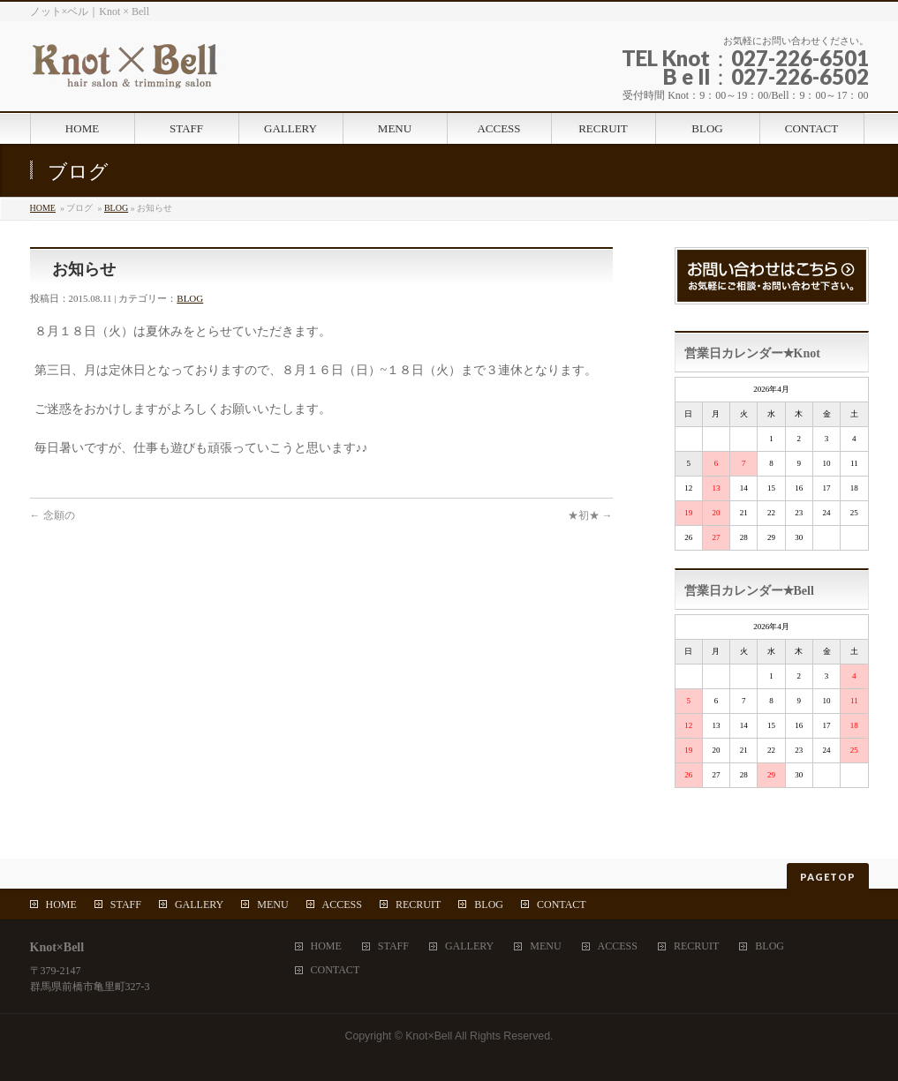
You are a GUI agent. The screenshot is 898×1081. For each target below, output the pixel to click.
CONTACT (561, 904)
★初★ (590, 515)
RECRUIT (418, 904)
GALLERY (199, 904)
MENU (272, 904)
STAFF (125, 904)
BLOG (116, 208)
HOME (43, 208)
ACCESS (342, 904)
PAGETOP (828, 876)
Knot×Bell (428, 1036)
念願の (52, 515)
